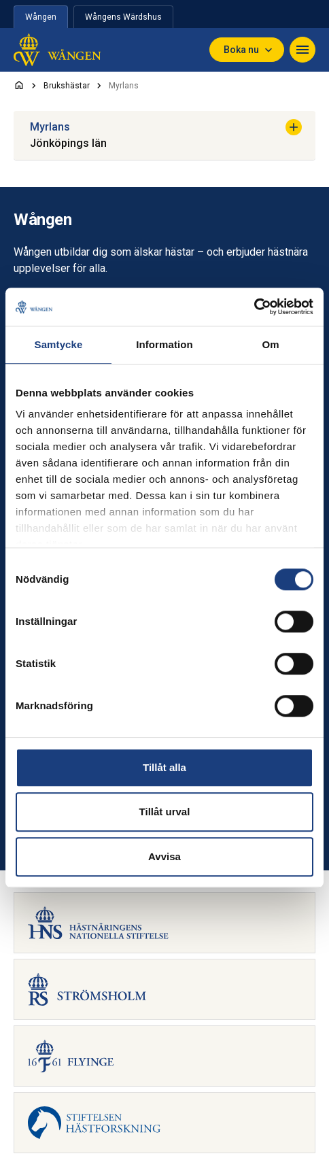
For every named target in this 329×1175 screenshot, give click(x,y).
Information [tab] (164, 344)
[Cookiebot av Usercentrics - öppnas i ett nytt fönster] (253, 307)
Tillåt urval (164, 811)
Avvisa (164, 856)
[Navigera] (302, 50)
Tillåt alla (164, 767)
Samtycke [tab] (59, 344)
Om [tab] (270, 344)
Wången (40, 17)
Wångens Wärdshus (123, 17)
